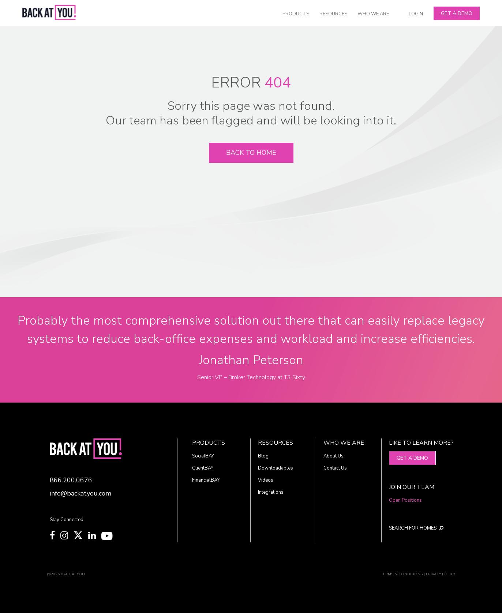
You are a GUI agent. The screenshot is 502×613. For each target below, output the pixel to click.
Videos (265, 480)
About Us (333, 456)
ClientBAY (202, 468)
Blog (263, 456)
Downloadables (275, 468)
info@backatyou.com (80, 493)
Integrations (271, 492)
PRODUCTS (295, 14)
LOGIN (416, 14)
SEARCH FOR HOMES (416, 528)
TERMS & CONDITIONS (402, 574)
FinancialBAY (206, 480)
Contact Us (335, 468)
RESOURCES (333, 14)
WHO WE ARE (373, 14)
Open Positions (405, 500)
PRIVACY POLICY (440, 574)
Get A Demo (456, 13)
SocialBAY (203, 456)
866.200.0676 (71, 480)
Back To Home (251, 152)
